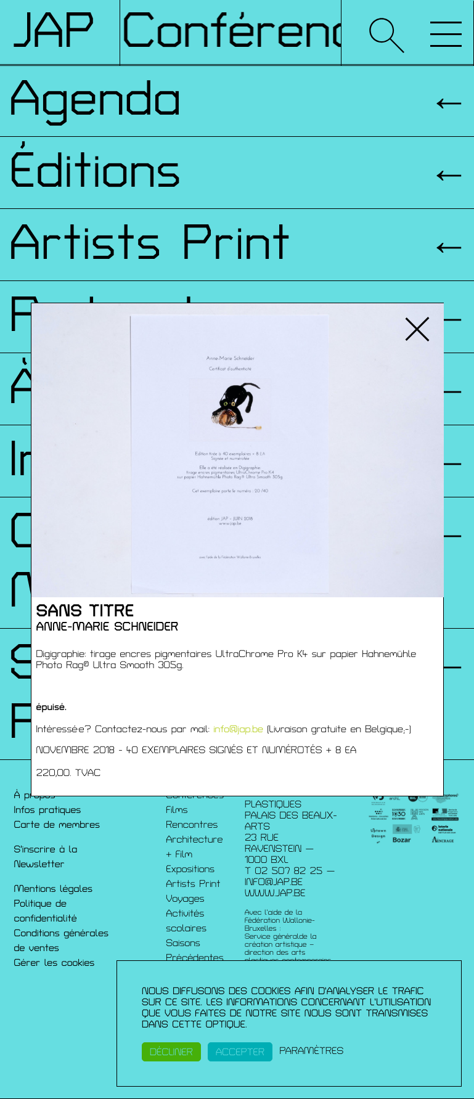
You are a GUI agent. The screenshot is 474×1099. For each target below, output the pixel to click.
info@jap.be (238, 729)
